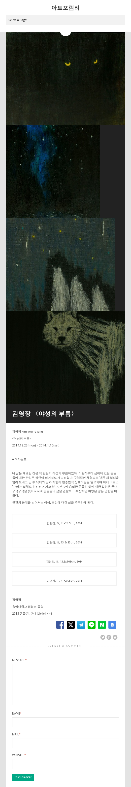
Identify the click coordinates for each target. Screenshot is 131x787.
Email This (115, 637)
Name (17, 713)
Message (19, 660)
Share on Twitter (102, 637)
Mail (16, 734)
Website (19, 755)
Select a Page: (17, 20)
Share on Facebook (108, 637)
